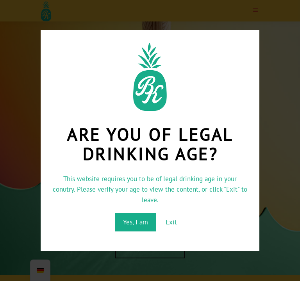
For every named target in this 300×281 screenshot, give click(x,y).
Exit (171, 222)
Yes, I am (135, 222)
